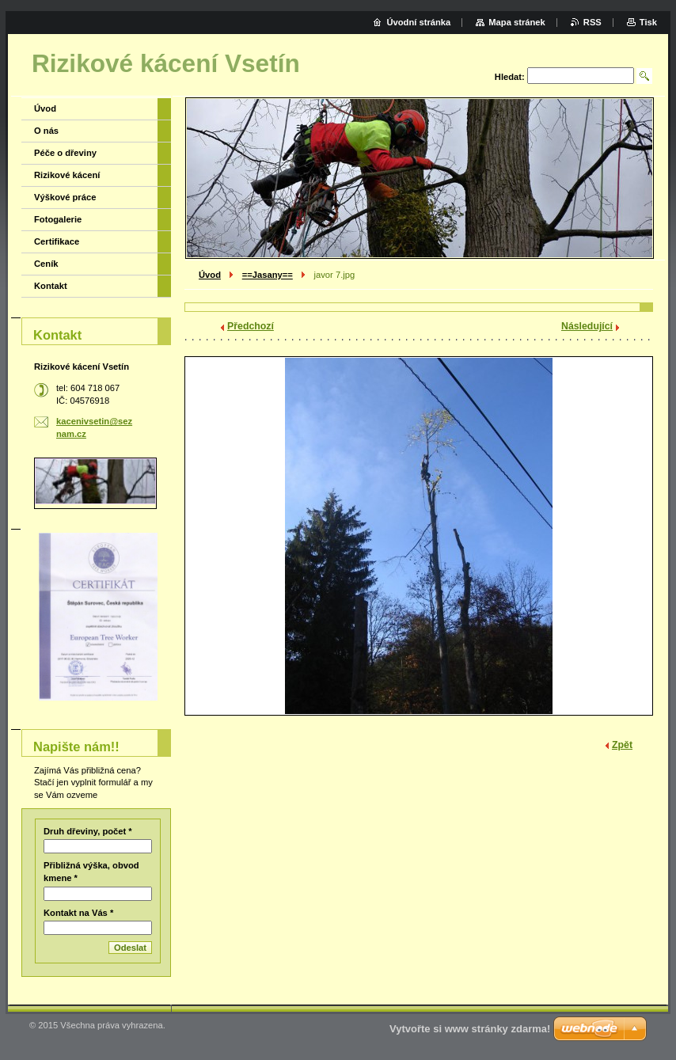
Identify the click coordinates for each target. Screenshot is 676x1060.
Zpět (622, 744)
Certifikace (56, 241)
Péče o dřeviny (65, 153)
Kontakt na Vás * (78, 913)
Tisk (648, 22)
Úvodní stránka (418, 22)
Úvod (210, 274)
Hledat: (510, 77)
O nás (46, 130)
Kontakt (50, 286)
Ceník (46, 263)
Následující (587, 326)
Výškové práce (65, 197)
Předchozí (250, 326)
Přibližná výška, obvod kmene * (91, 872)
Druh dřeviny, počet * (88, 831)
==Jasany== (267, 274)
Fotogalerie (58, 219)
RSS (592, 22)
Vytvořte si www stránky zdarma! (469, 1029)
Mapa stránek (516, 22)
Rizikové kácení (67, 175)
